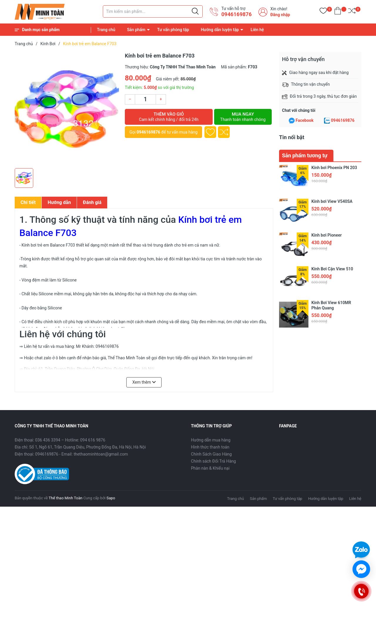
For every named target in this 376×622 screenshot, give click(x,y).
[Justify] (195, 11)
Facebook (304, 120)
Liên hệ (257, 29)
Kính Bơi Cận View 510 (332, 269)
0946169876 (236, 14)
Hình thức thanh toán (210, 447)
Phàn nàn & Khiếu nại (210, 468)
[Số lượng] (145, 99)
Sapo (110, 498)
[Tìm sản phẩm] (152, 11)
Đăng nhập (280, 14)
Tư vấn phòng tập (173, 29)
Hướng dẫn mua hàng (210, 440)
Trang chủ (106, 29)
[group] (67, 108)
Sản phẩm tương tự (305, 155)
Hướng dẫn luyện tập (220, 29)
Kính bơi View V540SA (331, 201)
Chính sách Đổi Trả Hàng (213, 461)
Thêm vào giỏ (169, 117)
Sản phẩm (136, 29)
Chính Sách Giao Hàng (211, 454)
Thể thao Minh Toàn (66, 498)
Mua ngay (243, 117)
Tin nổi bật (291, 137)
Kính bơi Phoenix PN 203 (334, 167)
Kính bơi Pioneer (326, 235)
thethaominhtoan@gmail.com (101, 454)
